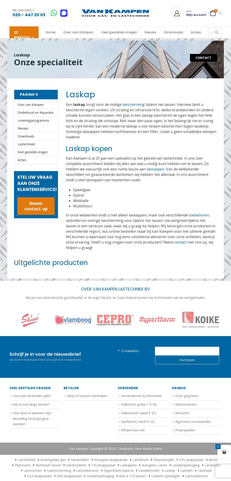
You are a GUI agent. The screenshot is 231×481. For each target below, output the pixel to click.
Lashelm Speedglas (165, 476)
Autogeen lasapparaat (110, 460)
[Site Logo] (115, 13)
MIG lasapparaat (69, 476)
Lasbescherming (59, 470)
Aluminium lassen (48, 465)
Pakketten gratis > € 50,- (139, 404)
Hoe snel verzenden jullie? (32, 396)
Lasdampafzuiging (186, 465)
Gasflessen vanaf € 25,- (138, 421)
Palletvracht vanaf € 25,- (139, 413)
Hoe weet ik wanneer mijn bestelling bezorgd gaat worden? (32, 418)
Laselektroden (149, 470)
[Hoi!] (188, 13)
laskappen (155, 169)
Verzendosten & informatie (141, 396)
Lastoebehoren (87, 470)
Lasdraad (205, 470)
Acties (196, 32)
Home (51, 32)
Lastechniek (26, 144)
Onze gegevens (186, 396)
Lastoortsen (32, 470)
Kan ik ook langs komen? (31, 404)
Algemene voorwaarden (193, 421)
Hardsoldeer (80, 460)
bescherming (133, 104)
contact (180, 242)
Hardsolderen (76, 465)
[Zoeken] (216, 32)
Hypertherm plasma (119, 470)
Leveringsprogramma (33, 120)
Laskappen (128, 465)
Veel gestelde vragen (119, 32)
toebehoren (199, 215)
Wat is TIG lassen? (132, 476)
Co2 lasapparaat (39, 476)
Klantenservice (186, 404)
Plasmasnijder (163, 460)
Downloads (173, 32)
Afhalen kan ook (133, 430)
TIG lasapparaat (103, 465)
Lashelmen (140, 460)
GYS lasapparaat (191, 460)
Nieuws (150, 32)
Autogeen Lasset (154, 465)
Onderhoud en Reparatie (35, 112)
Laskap (170, 470)
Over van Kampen (78, 32)
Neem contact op (35, 206)
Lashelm (186, 470)
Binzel (213, 460)
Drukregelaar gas (53, 460)
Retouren (182, 413)
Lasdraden (212, 465)
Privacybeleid (185, 430)
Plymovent (23, 465)
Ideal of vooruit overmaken (87, 396)
